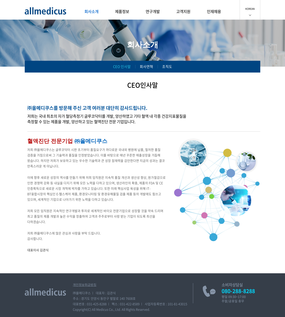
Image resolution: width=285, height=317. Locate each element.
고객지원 (183, 11)
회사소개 (91, 11)
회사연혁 (146, 66)
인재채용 (214, 11)
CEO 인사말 (122, 66)
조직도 (167, 66)
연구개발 (153, 11)
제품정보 (122, 11)
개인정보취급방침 (84, 284)
